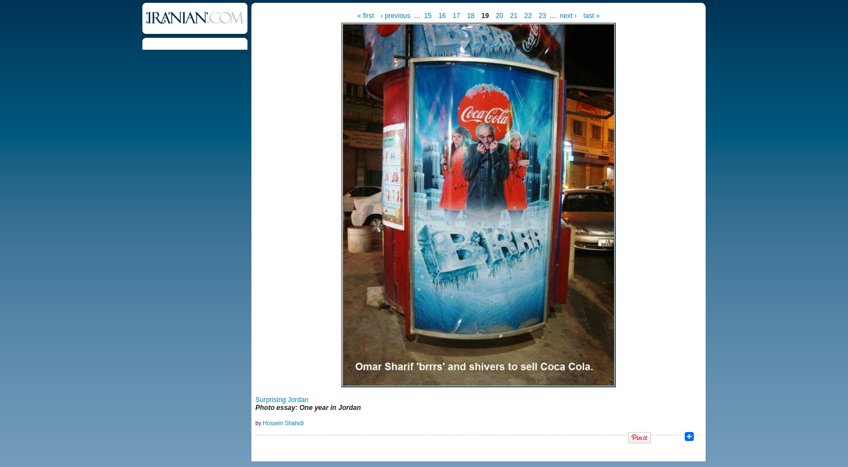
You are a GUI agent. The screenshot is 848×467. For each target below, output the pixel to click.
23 (542, 16)
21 (514, 16)
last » (592, 16)
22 (528, 16)
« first (366, 16)
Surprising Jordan (281, 400)
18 (471, 16)
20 (499, 16)
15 (428, 16)
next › (568, 16)
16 (442, 16)
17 (456, 16)
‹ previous (396, 16)
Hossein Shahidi (283, 423)
